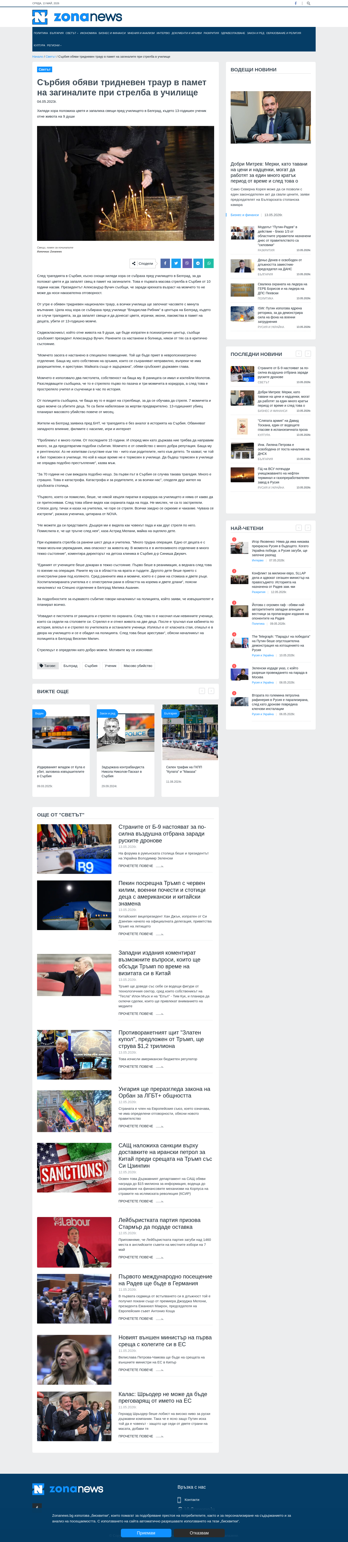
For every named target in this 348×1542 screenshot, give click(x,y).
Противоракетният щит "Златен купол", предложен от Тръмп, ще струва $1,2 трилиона (161, 1039)
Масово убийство (138, 666)
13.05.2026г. (273, 215)
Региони (54, 45)
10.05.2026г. (287, 655)
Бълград (70, 666)
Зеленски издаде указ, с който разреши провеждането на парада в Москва (279, 672)
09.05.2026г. (278, 623)
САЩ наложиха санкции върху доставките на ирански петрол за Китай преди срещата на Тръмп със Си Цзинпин (165, 1155)
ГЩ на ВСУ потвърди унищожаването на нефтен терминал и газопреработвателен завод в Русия (283, 475)
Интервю (163, 33)
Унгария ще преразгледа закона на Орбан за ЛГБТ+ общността (164, 1092)
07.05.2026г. (277, 560)
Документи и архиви (187, 33)
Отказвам (199, 1533)
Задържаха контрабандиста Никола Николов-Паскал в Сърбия (123, 771)
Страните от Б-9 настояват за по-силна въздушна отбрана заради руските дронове (162, 834)
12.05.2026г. (279, 592)
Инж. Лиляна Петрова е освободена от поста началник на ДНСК (283, 449)
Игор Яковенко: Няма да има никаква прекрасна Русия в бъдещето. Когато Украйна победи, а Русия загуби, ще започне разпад (280, 548)
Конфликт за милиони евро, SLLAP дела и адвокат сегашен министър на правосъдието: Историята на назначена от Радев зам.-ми (280, 580)
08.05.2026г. (287, 682)
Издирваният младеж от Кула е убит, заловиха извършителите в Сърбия (61, 771)
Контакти (192, 1500)
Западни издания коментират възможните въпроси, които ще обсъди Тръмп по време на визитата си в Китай (159, 963)
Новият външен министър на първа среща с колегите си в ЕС (165, 1347)
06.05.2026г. (287, 714)
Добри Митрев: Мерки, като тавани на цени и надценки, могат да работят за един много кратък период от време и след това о (269, 172)
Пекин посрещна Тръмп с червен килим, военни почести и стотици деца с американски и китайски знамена (162, 893)
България (57, 33)
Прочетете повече (141, 866)
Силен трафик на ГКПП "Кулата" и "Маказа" (184, 769)
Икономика (88, 33)
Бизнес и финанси (112, 33)
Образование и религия (283, 33)
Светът (72, 33)
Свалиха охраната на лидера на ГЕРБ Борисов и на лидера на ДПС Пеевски (282, 288)
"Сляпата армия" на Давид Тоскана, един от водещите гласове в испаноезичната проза (283, 425)
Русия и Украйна (271, 327)
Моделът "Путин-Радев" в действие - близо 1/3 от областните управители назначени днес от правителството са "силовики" (284, 236)
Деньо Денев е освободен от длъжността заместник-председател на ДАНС (280, 264)
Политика (41, 33)
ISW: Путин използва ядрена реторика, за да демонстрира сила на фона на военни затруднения (280, 315)
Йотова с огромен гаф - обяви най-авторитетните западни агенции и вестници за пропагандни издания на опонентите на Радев (280, 611)
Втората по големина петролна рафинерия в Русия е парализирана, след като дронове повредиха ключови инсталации (280, 702)
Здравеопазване (233, 33)
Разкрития (211, 33)
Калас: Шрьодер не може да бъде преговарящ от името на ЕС (163, 1404)
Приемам (146, 1533)
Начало (37, 56)
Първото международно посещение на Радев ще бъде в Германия (160, 1283)
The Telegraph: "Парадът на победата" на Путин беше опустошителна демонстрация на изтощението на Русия (281, 643)
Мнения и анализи (141, 33)
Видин (39, 713)
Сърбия (91, 666)
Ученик (110, 666)
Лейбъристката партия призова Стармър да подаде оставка (160, 1223)
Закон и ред (255, 33)
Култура (39, 45)
